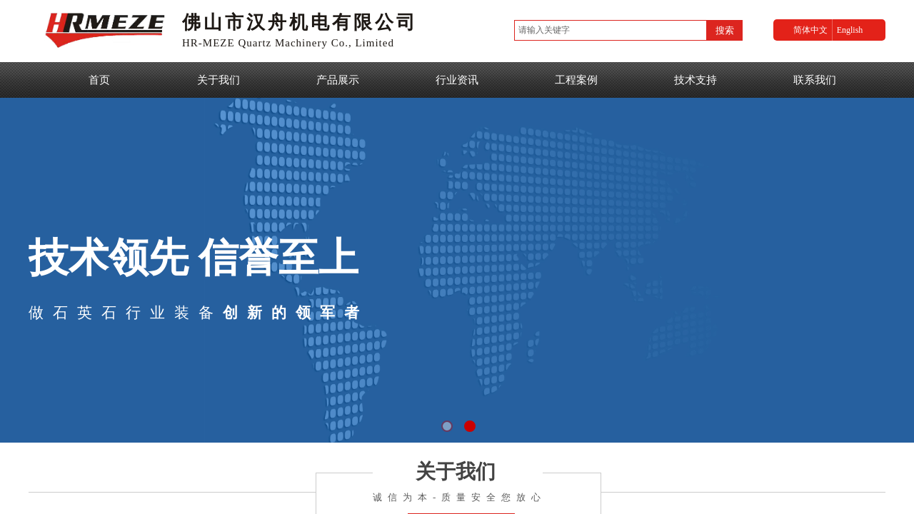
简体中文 (810, 30)
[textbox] (610, 30)
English (850, 30)
